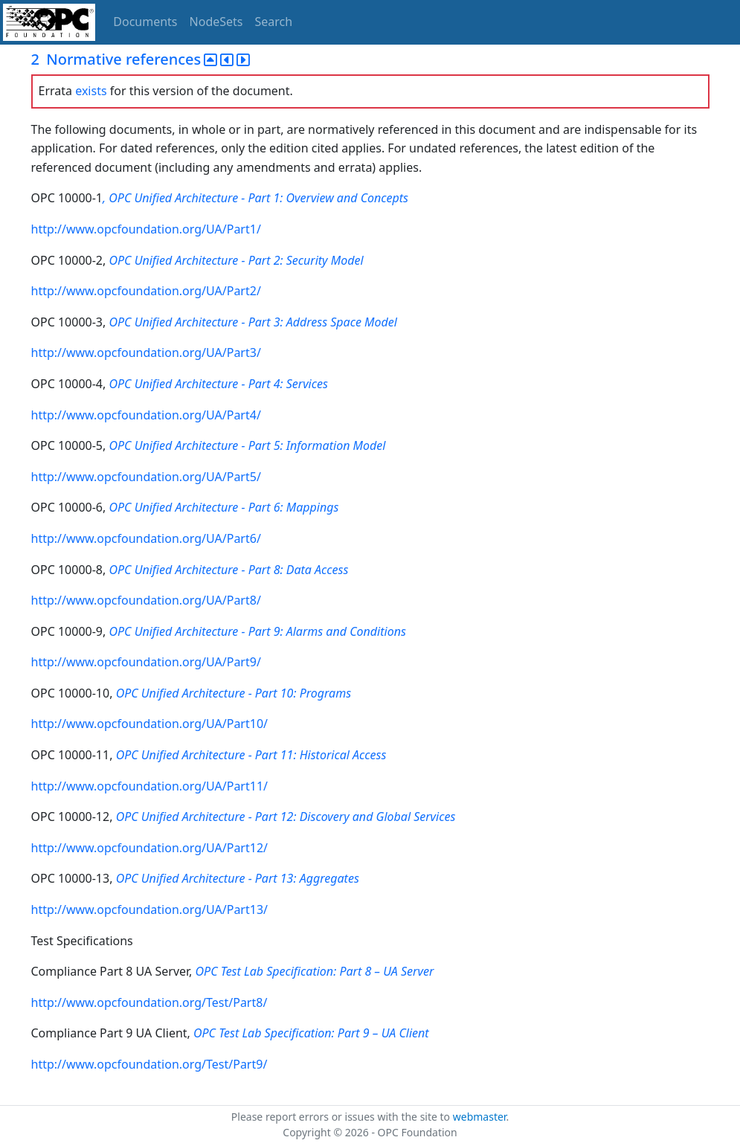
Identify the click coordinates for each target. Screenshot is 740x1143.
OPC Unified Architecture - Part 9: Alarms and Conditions (257, 631)
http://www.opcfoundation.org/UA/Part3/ (146, 352)
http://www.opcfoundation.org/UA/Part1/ (146, 229)
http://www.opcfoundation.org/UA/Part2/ (146, 291)
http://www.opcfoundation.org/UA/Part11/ (149, 786)
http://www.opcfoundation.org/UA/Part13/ (149, 909)
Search (274, 21)
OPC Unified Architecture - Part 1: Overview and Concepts (258, 198)
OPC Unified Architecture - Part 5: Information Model (247, 445)
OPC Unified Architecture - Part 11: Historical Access (251, 755)
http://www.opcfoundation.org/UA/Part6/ (146, 538)
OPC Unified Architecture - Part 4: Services (218, 384)
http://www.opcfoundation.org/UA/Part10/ (149, 723)
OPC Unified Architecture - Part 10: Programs (234, 693)
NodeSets (216, 21)
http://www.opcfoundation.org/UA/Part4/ (146, 415)
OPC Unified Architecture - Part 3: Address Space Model (252, 322)
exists (90, 91)
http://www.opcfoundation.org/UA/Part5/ (146, 477)
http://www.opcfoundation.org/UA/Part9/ (146, 662)
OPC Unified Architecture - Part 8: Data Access (228, 569)
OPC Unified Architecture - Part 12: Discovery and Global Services (286, 816)
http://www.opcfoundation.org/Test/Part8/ (149, 1002)
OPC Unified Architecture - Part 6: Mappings (223, 507)
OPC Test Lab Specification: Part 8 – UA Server (315, 971)
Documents (145, 21)
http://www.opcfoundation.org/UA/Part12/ (149, 848)
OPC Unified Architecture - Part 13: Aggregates (237, 878)
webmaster (479, 1117)
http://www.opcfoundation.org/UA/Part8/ (146, 600)
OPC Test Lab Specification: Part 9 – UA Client (311, 1033)
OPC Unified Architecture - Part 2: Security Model (236, 260)
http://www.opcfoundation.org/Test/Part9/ (149, 1064)
